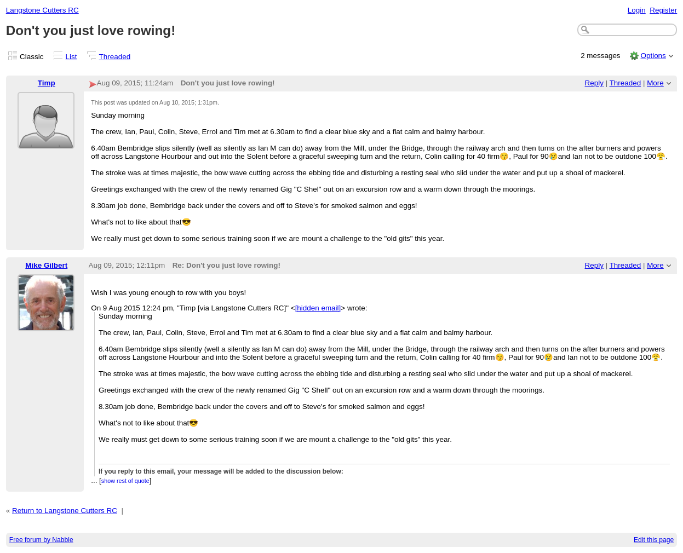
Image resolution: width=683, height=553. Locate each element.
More (655, 83)
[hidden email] (318, 308)
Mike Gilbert (46, 265)
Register (663, 10)
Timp (46, 83)
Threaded (115, 57)
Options (652, 55)
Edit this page (654, 540)
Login (637, 10)
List (71, 57)
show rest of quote (125, 480)
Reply (594, 83)
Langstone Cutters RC (42, 10)
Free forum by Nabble (41, 540)
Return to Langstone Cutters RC (64, 510)
